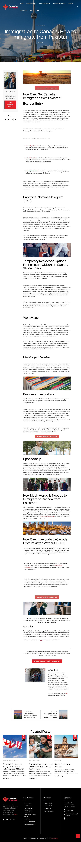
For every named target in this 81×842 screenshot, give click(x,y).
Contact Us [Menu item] (23, 10)
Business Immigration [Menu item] (30, 824)
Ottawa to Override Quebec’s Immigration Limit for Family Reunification (40, 766)
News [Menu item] (31, 10)
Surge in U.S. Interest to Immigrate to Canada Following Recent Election (13, 766)
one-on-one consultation (47, 516)
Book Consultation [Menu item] (44, 3)
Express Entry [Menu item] (30, 803)
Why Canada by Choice (10, 104)
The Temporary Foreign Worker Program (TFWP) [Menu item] (30, 810)
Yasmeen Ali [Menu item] (50, 808)
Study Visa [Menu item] (30, 819)
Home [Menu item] (22, 3)
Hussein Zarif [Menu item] (50, 803)
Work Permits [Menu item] (30, 806)
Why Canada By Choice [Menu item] (59, 3)
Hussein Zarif (10, 92)
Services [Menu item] (70, 3)
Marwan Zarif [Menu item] (50, 806)
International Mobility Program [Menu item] (30, 815)
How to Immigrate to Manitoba (62, 765)
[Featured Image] (15, 746)
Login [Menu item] (37, 10)
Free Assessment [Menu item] (31, 3)
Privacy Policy (54, 838)
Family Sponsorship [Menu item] (30, 821)
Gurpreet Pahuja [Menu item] (50, 811)
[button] (78, 836)
